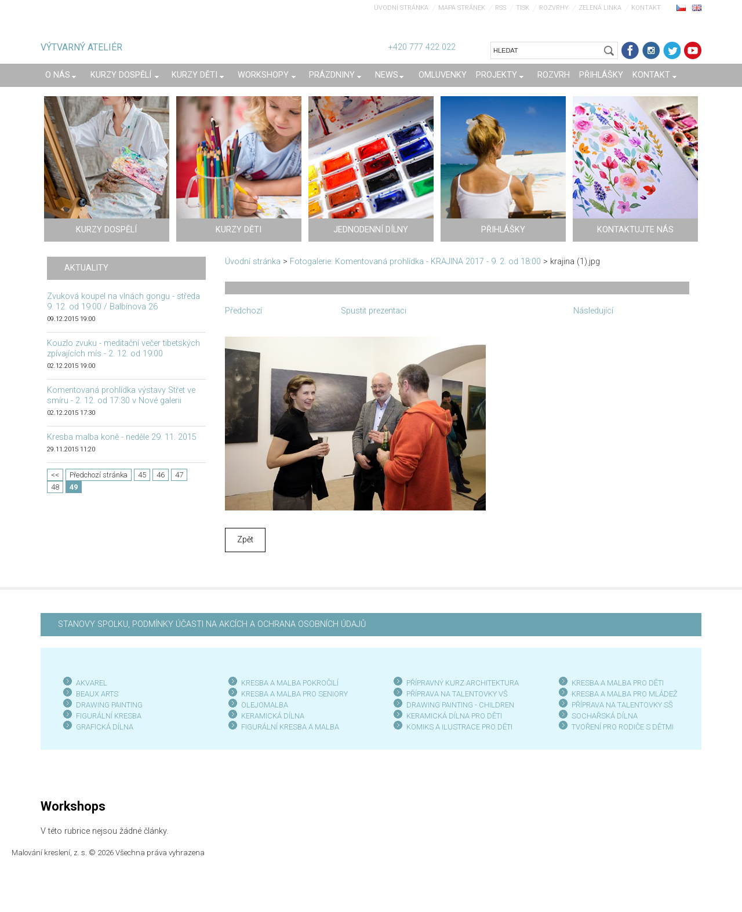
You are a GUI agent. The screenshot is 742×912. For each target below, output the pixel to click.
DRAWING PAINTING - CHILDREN (460, 705)
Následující (593, 311)
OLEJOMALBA (264, 705)
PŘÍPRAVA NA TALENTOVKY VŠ (457, 694)
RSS (500, 8)
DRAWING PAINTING (109, 705)
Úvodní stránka (401, 8)
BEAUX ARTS (97, 694)
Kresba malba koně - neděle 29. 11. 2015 (122, 437)
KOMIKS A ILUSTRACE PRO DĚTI (459, 727)
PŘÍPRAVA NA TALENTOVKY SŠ (622, 705)
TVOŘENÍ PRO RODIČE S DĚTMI (623, 727)
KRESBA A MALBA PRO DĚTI (618, 682)
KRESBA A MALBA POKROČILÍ (290, 682)
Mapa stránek (461, 8)
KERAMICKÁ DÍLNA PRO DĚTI (454, 716)
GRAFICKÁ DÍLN (102, 727)
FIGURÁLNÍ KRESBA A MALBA (290, 727)
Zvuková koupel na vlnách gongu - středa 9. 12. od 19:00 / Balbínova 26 (123, 301)
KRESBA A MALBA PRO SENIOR (292, 694)
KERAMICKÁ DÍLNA (272, 716)
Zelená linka (600, 8)
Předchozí (243, 311)
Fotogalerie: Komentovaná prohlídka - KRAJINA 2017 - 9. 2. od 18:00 (415, 262)
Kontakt (646, 8)
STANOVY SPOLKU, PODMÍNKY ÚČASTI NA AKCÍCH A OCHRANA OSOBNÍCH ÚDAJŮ (212, 624)
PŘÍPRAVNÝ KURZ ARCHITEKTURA (462, 682)
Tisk (522, 8)
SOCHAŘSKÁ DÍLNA (605, 716)
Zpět (245, 540)
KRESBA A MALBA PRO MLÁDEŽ (625, 694)
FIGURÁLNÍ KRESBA (108, 716)
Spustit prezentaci (373, 311)
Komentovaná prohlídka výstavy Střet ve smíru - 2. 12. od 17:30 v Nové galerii (121, 395)
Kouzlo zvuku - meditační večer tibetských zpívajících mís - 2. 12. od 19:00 (123, 348)
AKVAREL (91, 682)
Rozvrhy (554, 8)
